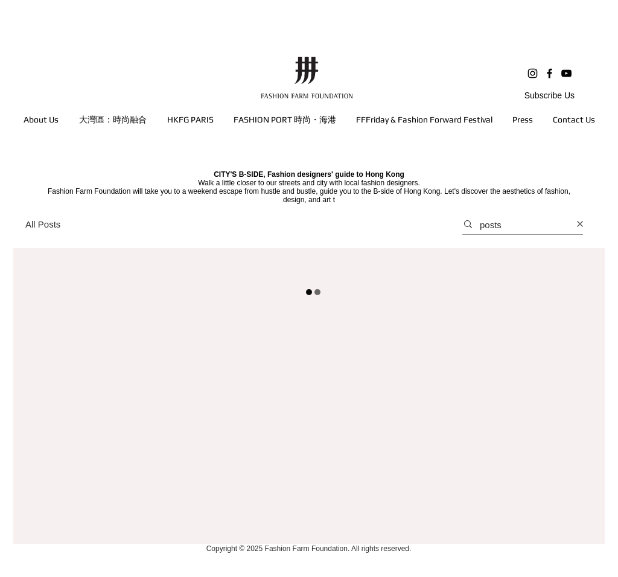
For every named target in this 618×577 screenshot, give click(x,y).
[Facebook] (549, 73)
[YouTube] (566, 73)
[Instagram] (532, 73)
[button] (113, 119)
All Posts (42, 224)
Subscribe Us (549, 95)
